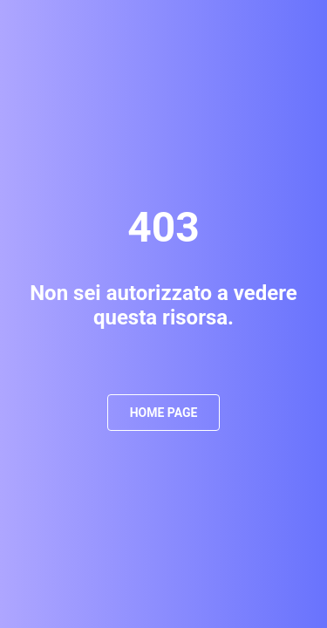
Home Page (164, 413)
